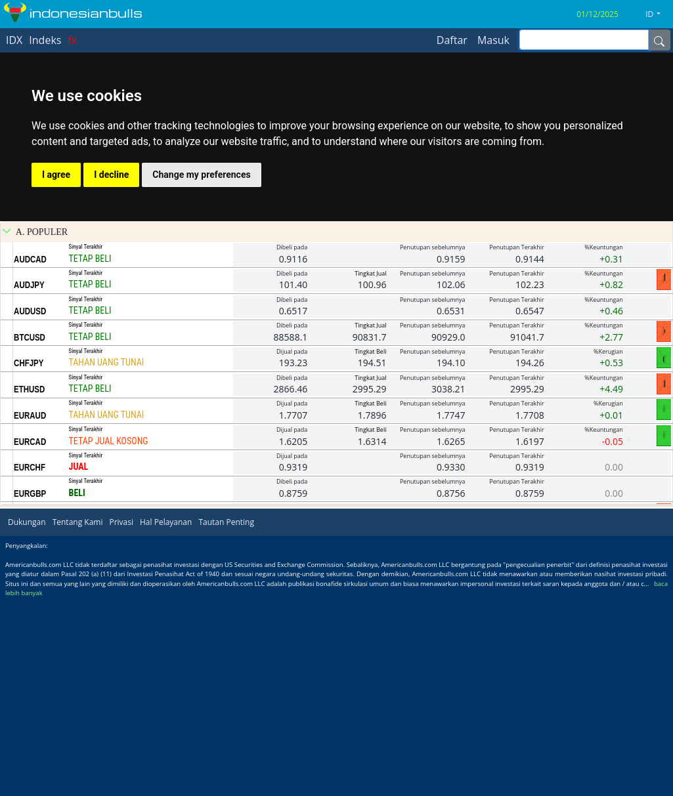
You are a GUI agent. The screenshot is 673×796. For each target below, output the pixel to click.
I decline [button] (111, 174)
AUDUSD (30, 508)
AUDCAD (30, 456)
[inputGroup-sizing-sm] (584, 40)
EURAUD (30, 612)
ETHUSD (29, 586)
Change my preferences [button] (201, 174)
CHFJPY (28, 560)
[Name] (659, 40)
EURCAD (30, 638)
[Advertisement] (336, 288)
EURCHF (29, 664)
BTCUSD (29, 534)
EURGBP (30, 690)
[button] (657, 14)
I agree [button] (56, 174)
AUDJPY (29, 481)
